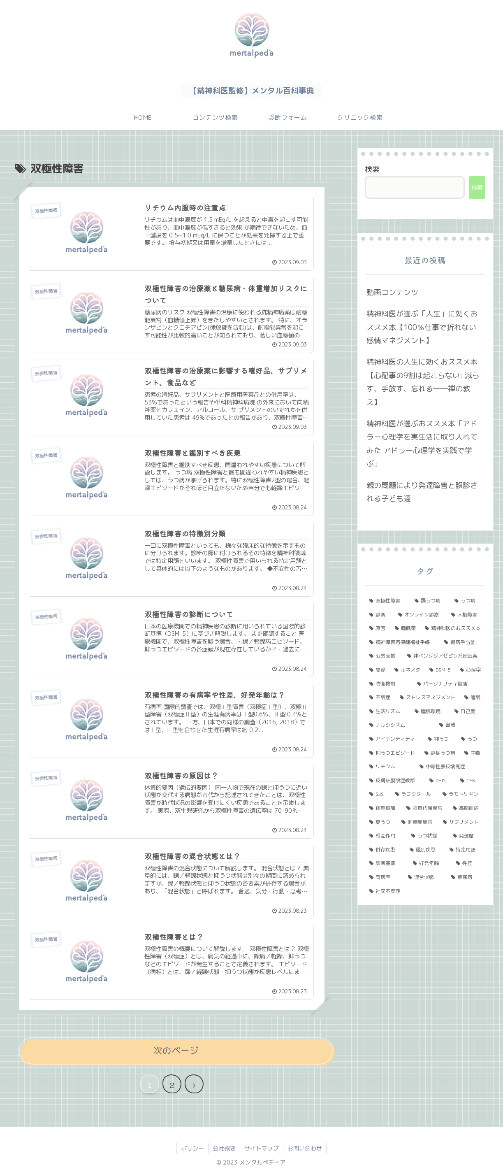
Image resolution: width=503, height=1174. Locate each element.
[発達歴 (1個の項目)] (466, 836)
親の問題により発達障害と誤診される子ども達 (422, 492)
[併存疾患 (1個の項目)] (385, 850)
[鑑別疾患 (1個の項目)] (425, 850)
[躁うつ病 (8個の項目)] (430, 601)
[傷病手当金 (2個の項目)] (462, 642)
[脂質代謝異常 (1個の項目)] (425, 808)
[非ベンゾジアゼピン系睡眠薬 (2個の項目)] (443, 656)
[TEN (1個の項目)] (470, 780)
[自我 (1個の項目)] (460, 725)
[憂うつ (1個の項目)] (381, 822)
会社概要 (224, 1148)
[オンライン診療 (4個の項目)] (420, 615)
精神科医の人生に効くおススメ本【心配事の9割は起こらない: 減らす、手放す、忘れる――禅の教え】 (423, 382)
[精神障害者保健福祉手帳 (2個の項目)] (402, 642)
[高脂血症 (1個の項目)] (466, 808)
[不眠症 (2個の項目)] (380, 697)
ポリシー (192, 1148)
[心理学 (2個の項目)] (470, 670)
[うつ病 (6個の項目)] (467, 601)
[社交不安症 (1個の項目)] (425, 891)
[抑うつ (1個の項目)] (440, 739)
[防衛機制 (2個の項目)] (389, 684)
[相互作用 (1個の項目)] (386, 836)
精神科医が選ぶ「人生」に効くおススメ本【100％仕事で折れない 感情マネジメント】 (422, 327)
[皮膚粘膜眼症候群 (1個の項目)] (395, 780)
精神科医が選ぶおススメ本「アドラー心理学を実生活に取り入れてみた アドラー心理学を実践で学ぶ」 (422, 443)
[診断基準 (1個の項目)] (386, 863)
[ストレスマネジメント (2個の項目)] (427, 697)
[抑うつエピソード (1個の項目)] (392, 753)
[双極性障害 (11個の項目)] (387, 601)
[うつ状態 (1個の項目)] (427, 836)
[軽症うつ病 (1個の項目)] (440, 753)
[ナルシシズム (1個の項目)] (400, 725)
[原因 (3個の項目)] (377, 628)
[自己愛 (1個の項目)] (467, 711)
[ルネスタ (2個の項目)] (407, 670)
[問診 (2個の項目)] (377, 670)
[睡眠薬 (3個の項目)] (405, 628)
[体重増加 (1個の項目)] (383, 808)
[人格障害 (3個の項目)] (465, 615)
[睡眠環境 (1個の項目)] (430, 711)
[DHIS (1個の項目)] (440, 780)
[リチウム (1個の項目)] (390, 766)
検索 (372, 169)
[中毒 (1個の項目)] (472, 753)
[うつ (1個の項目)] (470, 739)
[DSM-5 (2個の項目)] (440, 670)
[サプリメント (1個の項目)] (461, 822)
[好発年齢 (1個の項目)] (430, 863)
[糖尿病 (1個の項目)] (465, 877)
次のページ (176, 1050)
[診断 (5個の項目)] (379, 615)
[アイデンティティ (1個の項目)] (394, 739)
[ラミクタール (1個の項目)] (414, 794)
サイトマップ (261, 1148)
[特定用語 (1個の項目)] (465, 850)
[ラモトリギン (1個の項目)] (461, 794)
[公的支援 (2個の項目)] (384, 656)
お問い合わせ (304, 1148)
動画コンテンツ (392, 292)
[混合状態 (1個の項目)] (425, 877)
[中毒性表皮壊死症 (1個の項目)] (450, 766)
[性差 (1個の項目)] (468, 863)
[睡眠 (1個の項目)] (472, 697)
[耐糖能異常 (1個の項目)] (418, 822)
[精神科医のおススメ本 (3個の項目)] (452, 628)
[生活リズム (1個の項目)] (387, 711)
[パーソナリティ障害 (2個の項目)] (448, 684)
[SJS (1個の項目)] (378, 794)
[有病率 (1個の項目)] (384, 877)
